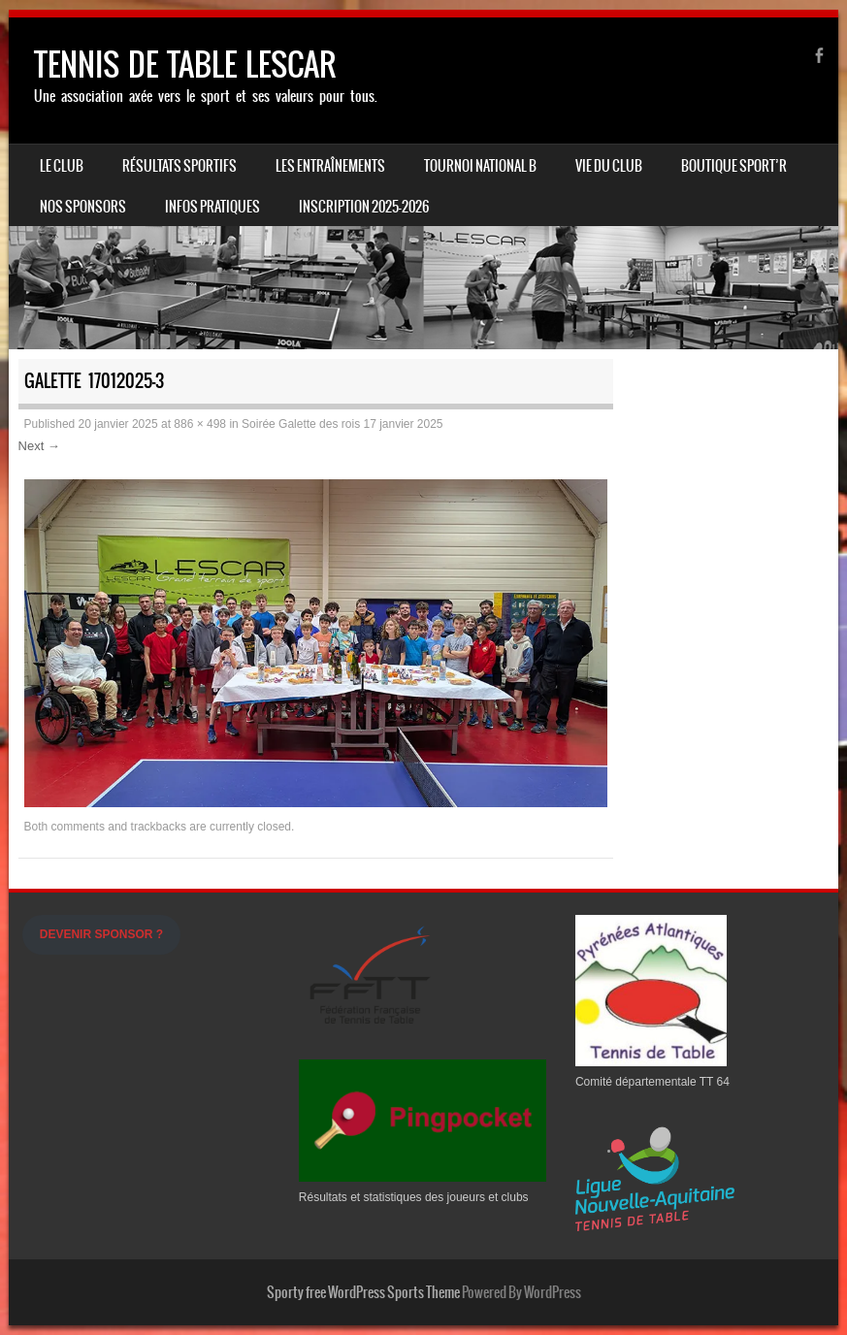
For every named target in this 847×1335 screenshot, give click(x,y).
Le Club (61, 166)
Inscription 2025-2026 (364, 206)
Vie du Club (608, 166)
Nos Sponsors (83, 206)
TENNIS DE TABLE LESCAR (185, 64)
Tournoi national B (480, 166)
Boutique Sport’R (734, 166)
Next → (39, 446)
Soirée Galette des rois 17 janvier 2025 (342, 424)
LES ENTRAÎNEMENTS (330, 166)
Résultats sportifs (179, 166)
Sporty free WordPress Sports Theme (363, 1292)
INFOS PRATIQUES (212, 206)
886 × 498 (200, 424)
